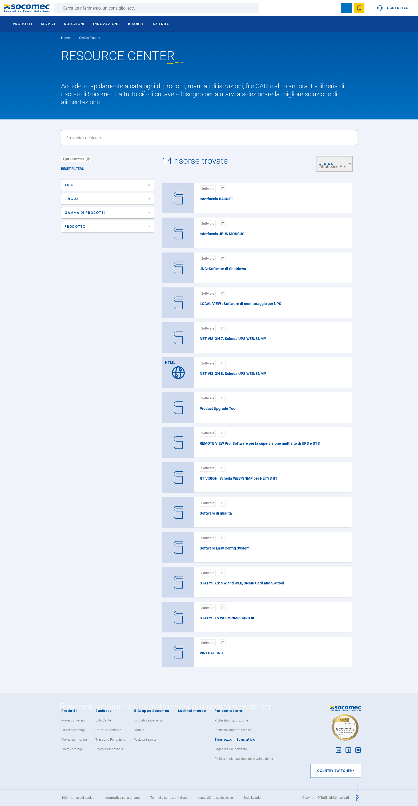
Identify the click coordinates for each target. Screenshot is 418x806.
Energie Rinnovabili (109, 749)
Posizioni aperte (145, 739)
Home (65, 38)
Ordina (325, 164)
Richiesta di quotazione (231, 720)
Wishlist (359, 8)
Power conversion (74, 720)
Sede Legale (251, 798)
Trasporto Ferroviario (110, 739)
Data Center (103, 720)
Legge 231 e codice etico (215, 798)
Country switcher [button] (334, 770)
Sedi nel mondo (192, 710)
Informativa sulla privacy (122, 798)
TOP (357, 797)
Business (103, 710)
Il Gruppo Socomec (151, 710)
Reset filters (72, 169)
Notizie (139, 730)
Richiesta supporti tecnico (233, 730)
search (333, 8)
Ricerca (264, 8)
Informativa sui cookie (78, 798)
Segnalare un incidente (231, 749)
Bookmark (346, 8)
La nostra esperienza (148, 720)
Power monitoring (74, 739)
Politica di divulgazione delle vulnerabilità (244, 759)
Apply (348, 137)
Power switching (73, 730)
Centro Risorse (89, 38)
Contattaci (398, 8)
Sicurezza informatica (235, 739)
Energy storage (72, 749)
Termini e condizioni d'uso (169, 798)
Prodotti (69, 710)
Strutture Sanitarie (108, 730)
